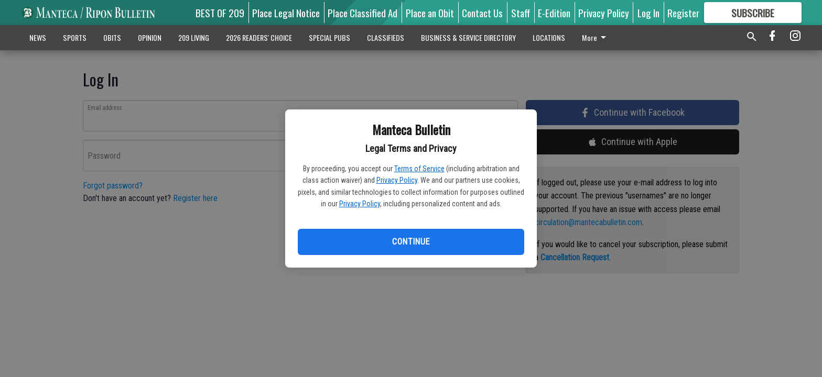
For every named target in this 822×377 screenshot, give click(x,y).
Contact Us (482, 12)
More (596, 37)
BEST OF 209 (220, 12)
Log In (648, 12)
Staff (520, 12)
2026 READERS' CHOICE (259, 37)
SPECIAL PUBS (329, 37)
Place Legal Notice (286, 12)
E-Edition (554, 12)
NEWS (37, 37)
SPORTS (74, 37)
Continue (410, 242)
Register (683, 12)
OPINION (149, 37)
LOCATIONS (549, 37)
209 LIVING (193, 37)
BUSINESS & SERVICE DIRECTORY (468, 37)
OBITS (112, 37)
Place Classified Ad (362, 12)
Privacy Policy (396, 180)
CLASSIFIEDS (385, 37)
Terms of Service (419, 168)
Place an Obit (430, 12)
